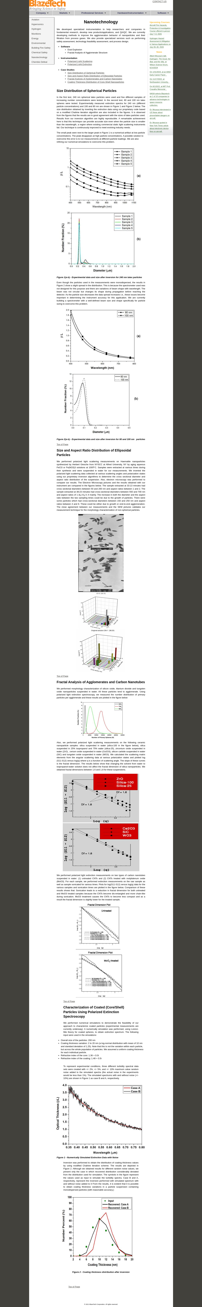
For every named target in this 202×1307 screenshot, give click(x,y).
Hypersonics (38, 24)
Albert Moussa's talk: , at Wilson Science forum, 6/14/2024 (160, 62)
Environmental (39, 43)
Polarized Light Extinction (80, 64)
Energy (35, 38)
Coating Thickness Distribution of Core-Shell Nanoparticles (96, 82)
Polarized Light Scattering (80, 61)
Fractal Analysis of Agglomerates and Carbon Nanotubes (95, 79)
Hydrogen (36, 29)
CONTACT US (160, 1)
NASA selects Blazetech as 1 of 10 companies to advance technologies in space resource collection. (160, 99)
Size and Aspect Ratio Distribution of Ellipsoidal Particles (95, 76)
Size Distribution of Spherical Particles (86, 73)
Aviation (35, 19)
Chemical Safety (40, 52)
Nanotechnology (39, 57)
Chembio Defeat (39, 62)
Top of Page (62, 444)
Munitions (36, 34)
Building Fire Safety (41, 48)
